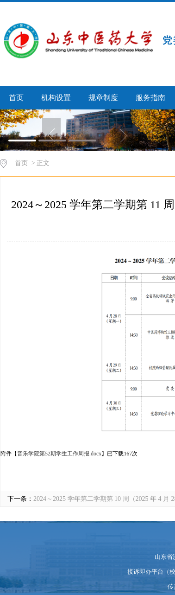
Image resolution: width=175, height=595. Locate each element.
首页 (16, 98)
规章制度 (103, 98)
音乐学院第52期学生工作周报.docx (59, 453)
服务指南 (150, 98)
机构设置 (56, 98)
